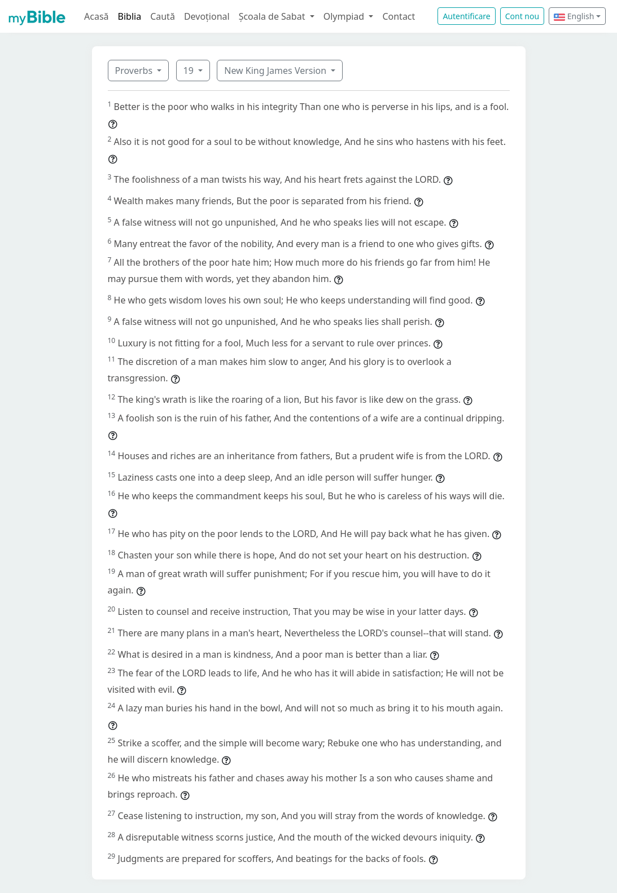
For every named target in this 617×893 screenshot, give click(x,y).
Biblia (130, 16)
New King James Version (276, 70)
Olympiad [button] (345, 16)
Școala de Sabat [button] (273, 16)
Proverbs (135, 70)
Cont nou (522, 16)
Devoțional (207, 16)
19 (189, 70)
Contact (398, 16)
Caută (162, 16)
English (574, 16)
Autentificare (466, 16)
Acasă (96, 16)
